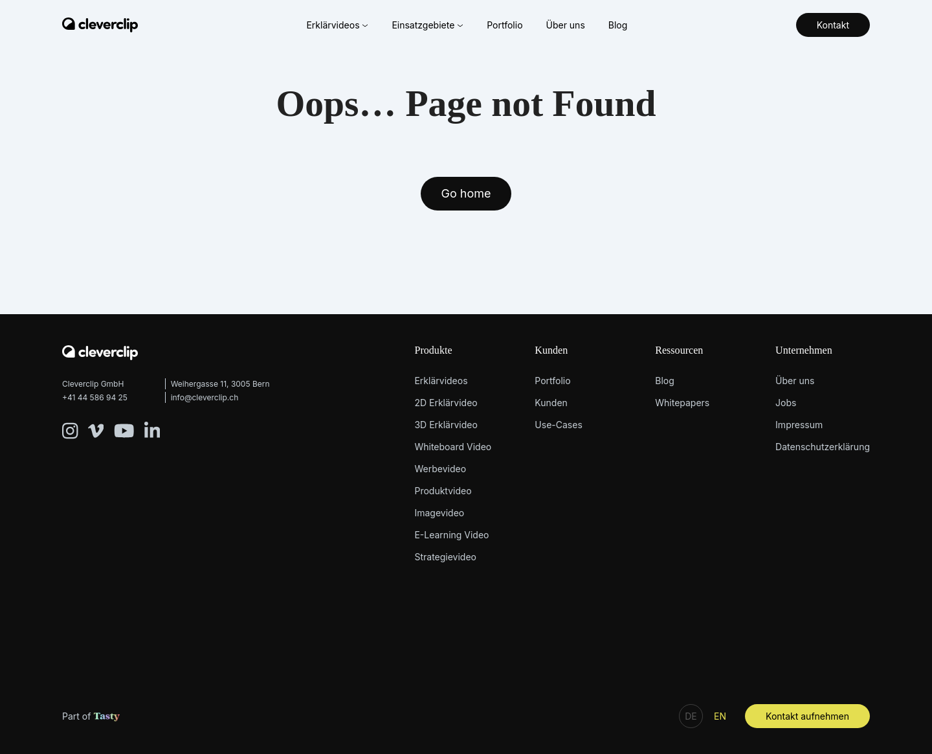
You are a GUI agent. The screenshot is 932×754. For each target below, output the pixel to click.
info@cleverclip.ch (205, 397)
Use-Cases (558, 424)
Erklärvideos (337, 24)
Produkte (433, 350)
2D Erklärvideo (445, 402)
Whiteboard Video (452, 446)
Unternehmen (803, 350)
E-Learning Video (451, 534)
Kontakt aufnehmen (807, 716)
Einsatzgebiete (427, 24)
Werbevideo (440, 468)
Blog (618, 24)
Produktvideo (442, 490)
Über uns (565, 24)
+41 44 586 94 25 (95, 397)
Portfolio (504, 24)
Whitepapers (682, 402)
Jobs (785, 402)
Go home (466, 193)
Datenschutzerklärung (822, 446)
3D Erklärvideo (445, 424)
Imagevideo (439, 512)
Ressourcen (679, 350)
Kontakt (833, 24)
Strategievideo (445, 556)
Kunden (551, 350)
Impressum (799, 424)
